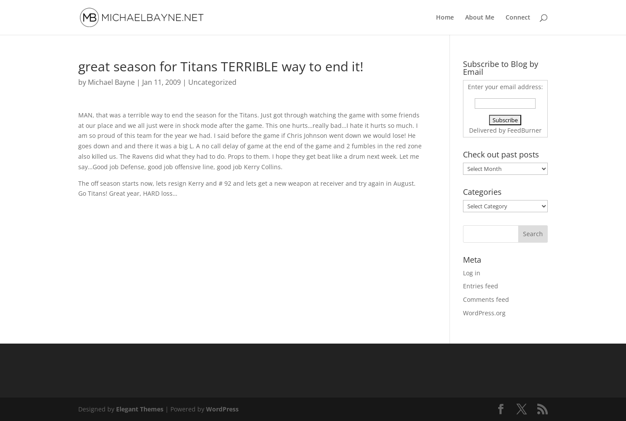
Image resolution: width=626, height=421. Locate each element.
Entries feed (480, 286)
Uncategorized (212, 82)
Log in (471, 273)
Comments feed (486, 299)
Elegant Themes (139, 409)
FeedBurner (524, 130)
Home (445, 17)
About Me (479, 17)
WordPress (222, 409)
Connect (518, 17)
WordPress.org (484, 313)
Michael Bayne (111, 82)
